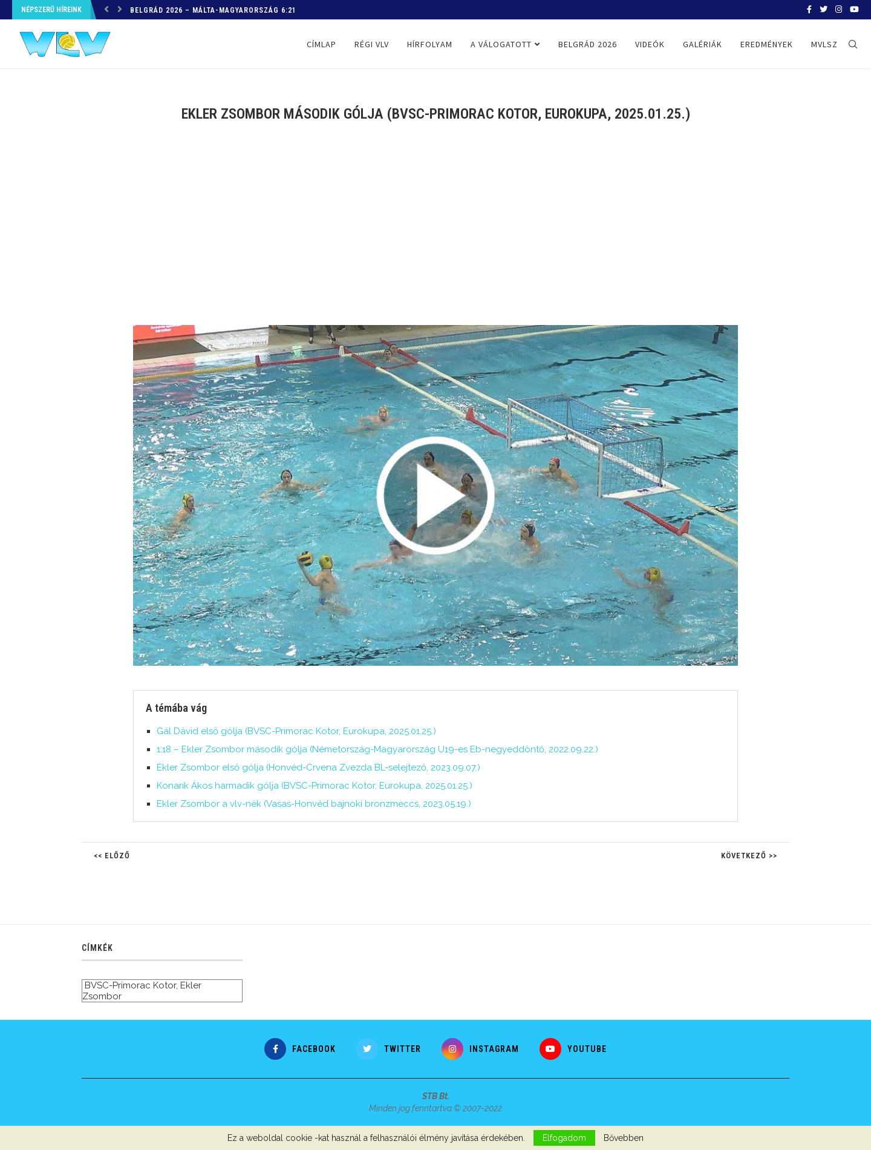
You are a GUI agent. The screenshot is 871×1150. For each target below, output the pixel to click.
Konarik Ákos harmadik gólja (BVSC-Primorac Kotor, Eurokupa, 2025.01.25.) (314, 785)
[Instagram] (838, 9)
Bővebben (624, 1138)
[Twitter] (823, 9)
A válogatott (501, 44)
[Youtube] (854, 9)
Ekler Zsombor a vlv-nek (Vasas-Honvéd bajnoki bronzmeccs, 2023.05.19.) (314, 803)
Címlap (321, 44)
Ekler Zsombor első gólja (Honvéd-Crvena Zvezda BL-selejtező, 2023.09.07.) (318, 767)
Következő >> (749, 855)
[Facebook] (809, 9)
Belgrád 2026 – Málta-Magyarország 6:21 (213, 10)
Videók (650, 44)
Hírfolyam (429, 44)
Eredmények (766, 44)
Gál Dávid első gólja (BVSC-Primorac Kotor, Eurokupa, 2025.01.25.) (296, 731)
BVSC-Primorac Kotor (130, 985)
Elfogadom (564, 1138)
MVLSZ (824, 44)
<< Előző (112, 855)
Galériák (702, 44)
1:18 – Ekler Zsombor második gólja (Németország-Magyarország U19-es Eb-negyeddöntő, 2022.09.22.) (377, 749)
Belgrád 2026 (587, 44)
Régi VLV (371, 44)
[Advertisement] (435, 231)
